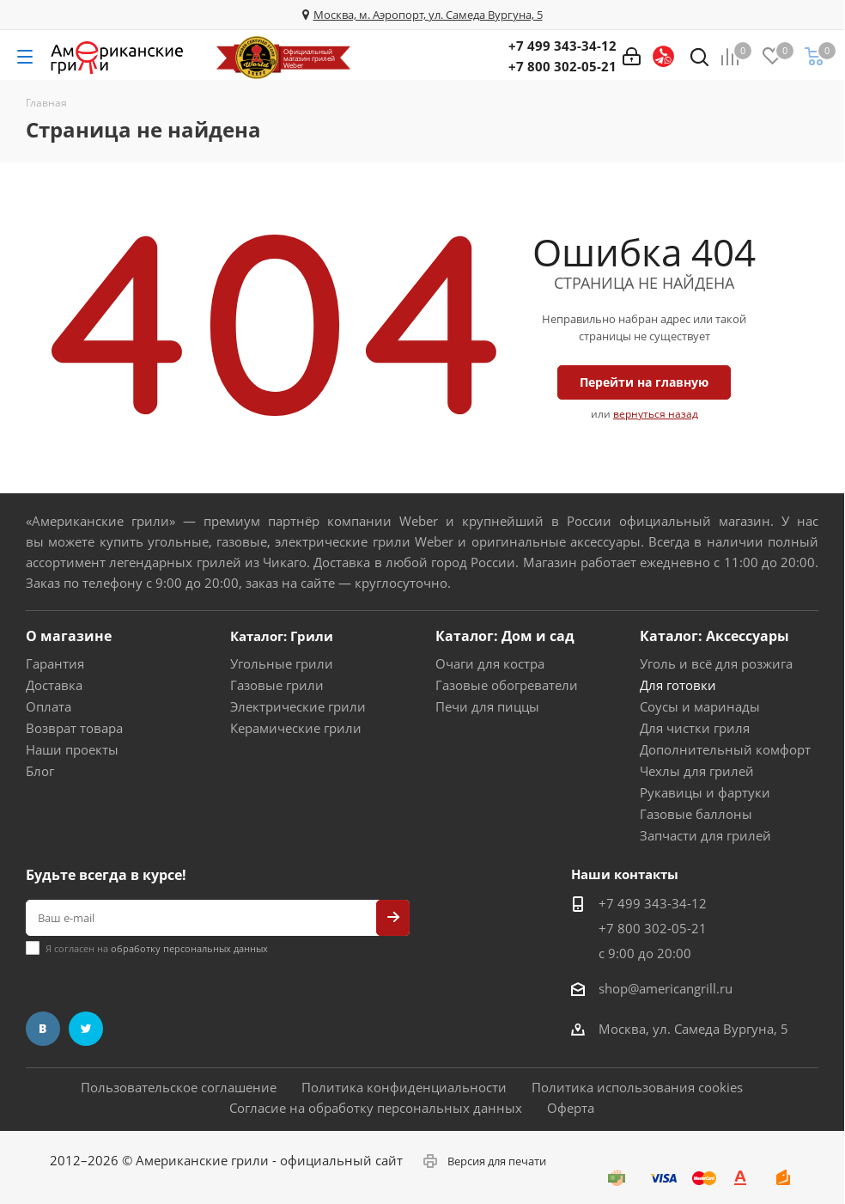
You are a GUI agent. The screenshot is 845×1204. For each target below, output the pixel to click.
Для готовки (678, 685)
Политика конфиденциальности (404, 1087)
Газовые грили (277, 685)
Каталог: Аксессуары (714, 635)
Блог (40, 770)
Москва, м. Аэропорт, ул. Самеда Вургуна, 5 (428, 14)
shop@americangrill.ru (666, 988)
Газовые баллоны (696, 813)
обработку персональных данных (189, 948)
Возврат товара (74, 727)
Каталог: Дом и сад (504, 635)
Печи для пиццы (487, 706)
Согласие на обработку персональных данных (375, 1107)
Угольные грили (281, 663)
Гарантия (55, 663)
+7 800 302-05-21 (562, 66)
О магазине (69, 635)
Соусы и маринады (700, 706)
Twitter (86, 1028)
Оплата (48, 706)
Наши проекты (72, 749)
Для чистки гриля (695, 727)
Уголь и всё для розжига (716, 663)
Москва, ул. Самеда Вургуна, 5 (693, 1028)
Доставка (54, 685)
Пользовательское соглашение (179, 1087)
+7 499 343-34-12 (562, 45)
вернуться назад (655, 413)
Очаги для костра (489, 663)
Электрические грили (298, 706)
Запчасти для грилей (705, 835)
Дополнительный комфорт (725, 749)
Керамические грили (296, 727)
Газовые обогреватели (506, 685)
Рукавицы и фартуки (705, 792)
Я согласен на (157, 948)
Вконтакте (43, 1028)
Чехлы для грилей (697, 770)
